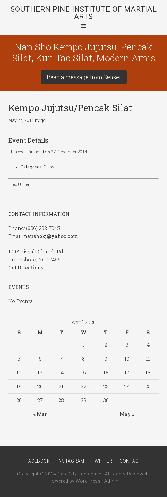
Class (49, 166)
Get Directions (25, 267)
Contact (131, 461)
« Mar (40, 414)
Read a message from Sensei (84, 77)
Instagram (70, 461)
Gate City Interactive (79, 473)
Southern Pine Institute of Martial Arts (83, 13)
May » (127, 414)
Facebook (38, 461)
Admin (111, 481)
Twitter (102, 461)
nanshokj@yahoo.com (51, 236)
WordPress (88, 481)
